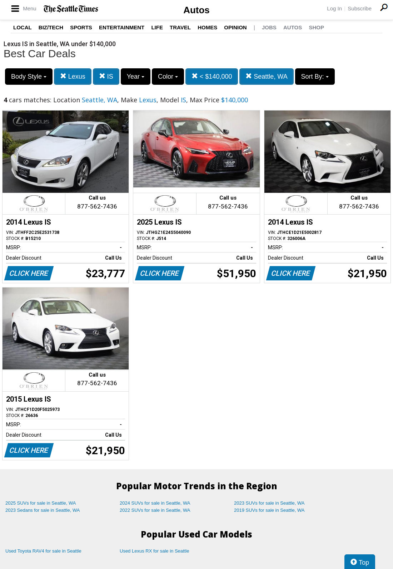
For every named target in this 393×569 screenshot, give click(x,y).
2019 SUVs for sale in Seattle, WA (269, 510)
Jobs (269, 27)
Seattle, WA (266, 76)
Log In (334, 8)
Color (168, 76)
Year (135, 76)
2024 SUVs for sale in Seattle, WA (155, 503)
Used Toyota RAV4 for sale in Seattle (43, 551)
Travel (180, 27)
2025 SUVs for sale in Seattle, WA (40, 503)
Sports (81, 27)
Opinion (235, 27)
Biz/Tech (51, 27)
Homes (207, 27)
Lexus (72, 76)
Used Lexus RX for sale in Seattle (154, 551)
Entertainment (121, 27)
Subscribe (360, 8)
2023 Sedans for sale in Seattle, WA (42, 510)
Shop (316, 27)
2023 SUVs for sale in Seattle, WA (269, 503)
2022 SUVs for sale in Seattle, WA (155, 510)
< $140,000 (211, 76)
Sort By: (315, 76)
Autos (196, 10)
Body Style (28, 76)
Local (22, 27)
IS (106, 76)
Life (157, 27)
